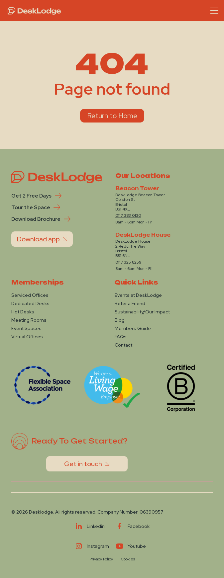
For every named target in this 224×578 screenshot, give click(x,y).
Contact (123, 345)
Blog (120, 320)
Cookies (128, 559)
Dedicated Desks (30, 303)
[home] (32, 11)
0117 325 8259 (128, 262)
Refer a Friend (130, 303)
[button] (213, 11)
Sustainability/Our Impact (142, 312)
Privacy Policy (101, 559)
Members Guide (133, 328)
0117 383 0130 (128, 215)
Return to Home (112, 115)
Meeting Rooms (29, 320)
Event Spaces (26, 328)
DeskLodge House (142, 235)
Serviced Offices (30, 295)
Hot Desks (22, 312)
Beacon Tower (137, 189)
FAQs (121, 337)
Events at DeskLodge (138, 295)
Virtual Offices (27, 337)
